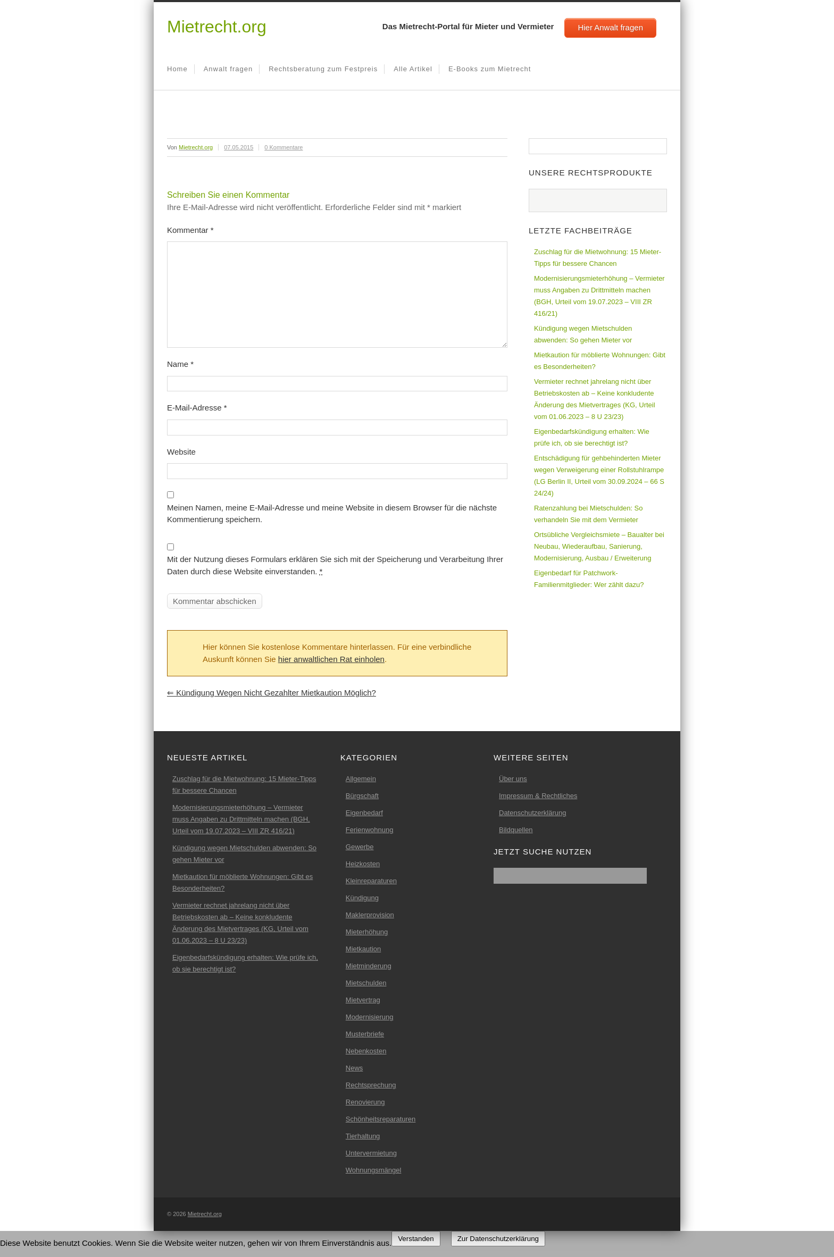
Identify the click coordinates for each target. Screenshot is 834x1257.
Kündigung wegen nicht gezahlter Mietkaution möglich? (271, 692)
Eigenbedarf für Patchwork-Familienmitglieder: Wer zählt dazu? (589, 579)
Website (181, 451)
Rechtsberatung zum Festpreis (323, 69)
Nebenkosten (366, 1051)
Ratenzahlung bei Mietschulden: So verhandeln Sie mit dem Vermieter (588, 514)
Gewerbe (360, 847)
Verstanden (415, 1239)
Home (177, 69)
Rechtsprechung (371, 1085)
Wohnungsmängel (374, 1170)
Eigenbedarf (364, 813)
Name (180, 363)
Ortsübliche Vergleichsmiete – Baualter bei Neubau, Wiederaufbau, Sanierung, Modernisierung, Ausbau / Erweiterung (599, 546)
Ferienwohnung (370, 830)
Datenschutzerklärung (532, 813)
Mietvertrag (363, 1000)
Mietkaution (363, 949)
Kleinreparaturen (371, 881)
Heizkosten (363, 864)
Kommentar (190, 229)
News (354, 1068)
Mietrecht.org (216, 26)
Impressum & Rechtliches (538, 796)
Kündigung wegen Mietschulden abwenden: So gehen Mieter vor (583, 334)
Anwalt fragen (228, 69)
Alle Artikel (413, 69)
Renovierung (365, 1102)
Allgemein (361, 779)
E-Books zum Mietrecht (489, 69)
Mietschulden (366, 983)
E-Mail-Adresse (197, 407)
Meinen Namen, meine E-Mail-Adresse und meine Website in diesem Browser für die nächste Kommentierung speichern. (332, 513)
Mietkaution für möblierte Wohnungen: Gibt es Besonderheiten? (599, 361)
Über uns (513, 779)
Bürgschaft (362, 796)
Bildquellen (516, 830)
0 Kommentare (283, 147)
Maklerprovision (370, 915)
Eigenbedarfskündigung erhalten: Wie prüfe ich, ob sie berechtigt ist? (591, 437)
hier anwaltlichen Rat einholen (331, 659)
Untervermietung (371, 1153)
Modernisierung (370, 1017)
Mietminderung (368, 966)
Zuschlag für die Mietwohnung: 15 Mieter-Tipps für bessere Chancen (597, 257)
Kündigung (362, 898)
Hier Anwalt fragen (610, 27)
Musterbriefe (365, 1034)
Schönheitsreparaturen (381, 1119)
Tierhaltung (363, 1136)
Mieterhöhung (367, 932)
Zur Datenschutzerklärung (498, 1239)
